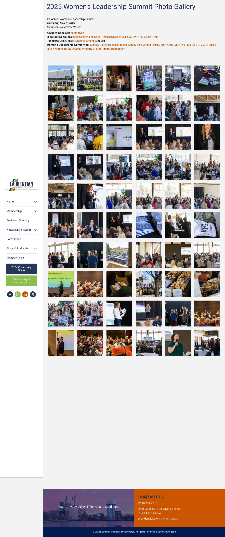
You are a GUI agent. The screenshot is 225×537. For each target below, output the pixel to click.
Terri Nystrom (55, 49)
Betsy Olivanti (72, 49)
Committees (14, 269)
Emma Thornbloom (114, 49)
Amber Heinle (151, 45)
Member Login (15, 288)
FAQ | (62, 507)
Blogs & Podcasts (18, 278)
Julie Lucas (209, 45)
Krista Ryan (77, 33)
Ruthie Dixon (119, 45)
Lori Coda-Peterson (101, 37)
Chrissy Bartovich (100, 45)
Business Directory (18, 250)
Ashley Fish (135, 45)
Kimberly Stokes (91, 49)
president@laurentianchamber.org (158, 519)
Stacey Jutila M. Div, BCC (128, 37)
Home (10, 232)
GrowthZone (169, 531)
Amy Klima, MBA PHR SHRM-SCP (181, 45)
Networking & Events (19, 260)
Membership (14, 241)
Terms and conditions (104, 507)
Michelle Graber (84, 41)
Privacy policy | (78, 507)
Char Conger (80, 37)
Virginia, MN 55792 (149, 513)
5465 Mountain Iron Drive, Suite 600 (159, 509)
